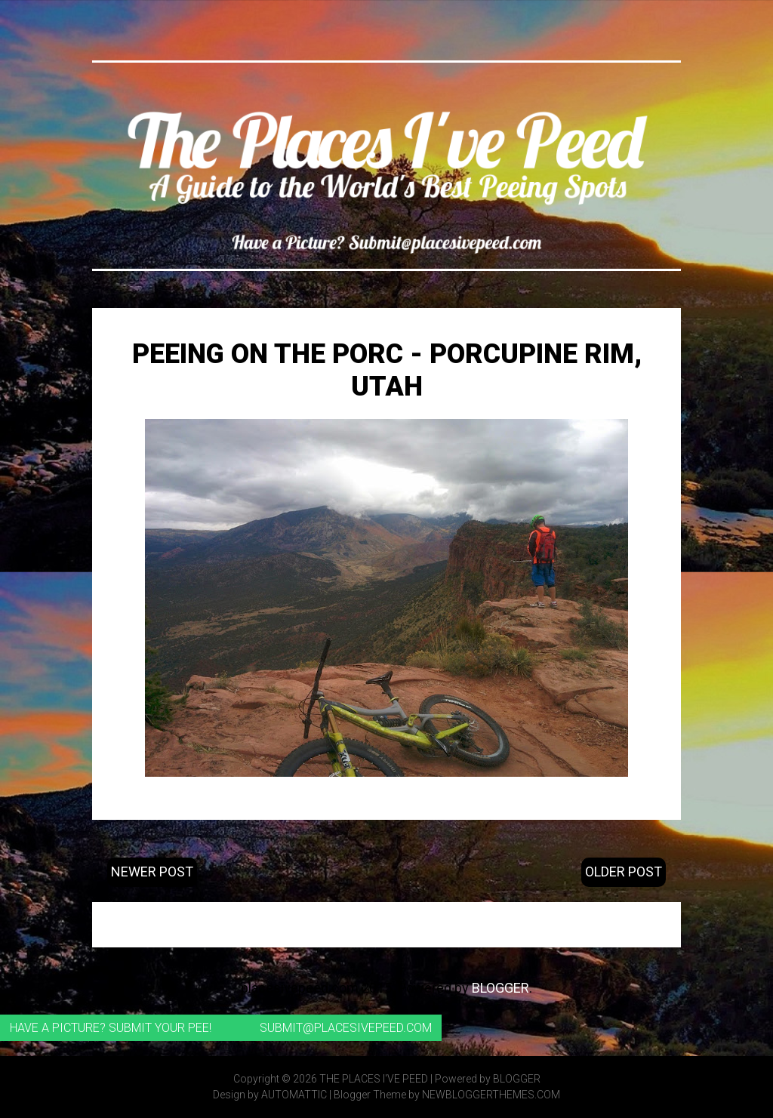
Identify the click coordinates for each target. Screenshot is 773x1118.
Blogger (500, 988)
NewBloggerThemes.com (491, 1095)
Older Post (623, 871)
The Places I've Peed (373, 1079)
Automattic (294, 1095)
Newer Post (152, 871)
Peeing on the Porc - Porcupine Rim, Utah (387, 370)
